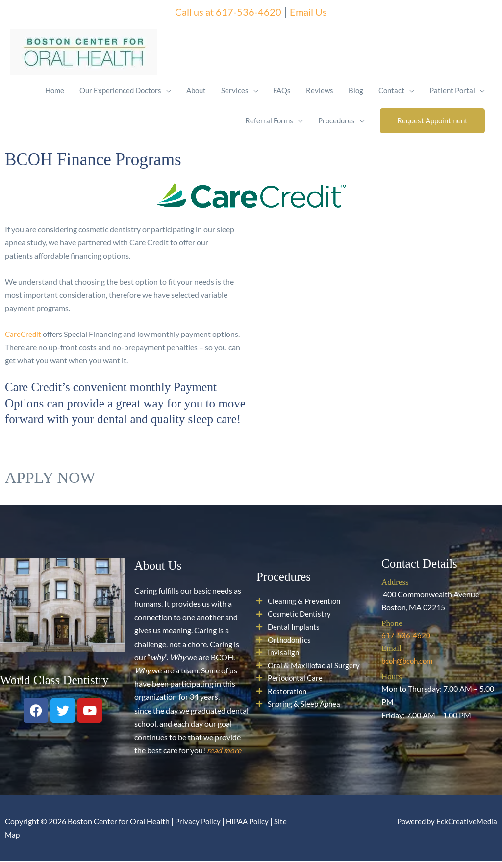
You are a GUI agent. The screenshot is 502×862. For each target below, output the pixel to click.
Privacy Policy (198, 822)
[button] (431, 121)
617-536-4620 (406, 636)
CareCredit (24, 334)
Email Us (318, 9)
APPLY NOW (60, 477)
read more (224, 751)
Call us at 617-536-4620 (224, 9)
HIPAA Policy (250, 822)
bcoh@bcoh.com (409, 661)
